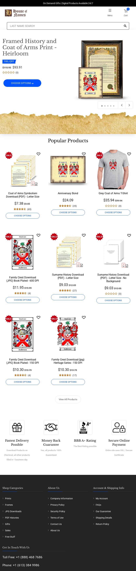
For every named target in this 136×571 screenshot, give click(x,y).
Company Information (61, 498)
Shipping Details (104, 517)
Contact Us (56, 524)
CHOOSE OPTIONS (22, 84)
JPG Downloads (13, 511)
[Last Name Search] (68, 26)
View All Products (68, 399)
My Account (102, 498)
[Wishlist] (38, 154)
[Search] (125, 26)
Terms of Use (56, 517)
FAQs (98, 505)
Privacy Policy (57, 505)
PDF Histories (12, 517)
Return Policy (102, 524)
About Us (55, 530)
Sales (7, 530)
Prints (8, 498)
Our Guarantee (103, 511)
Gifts (7, 524)
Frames (9, 505)
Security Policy (57, 511)
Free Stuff (10, 536)
